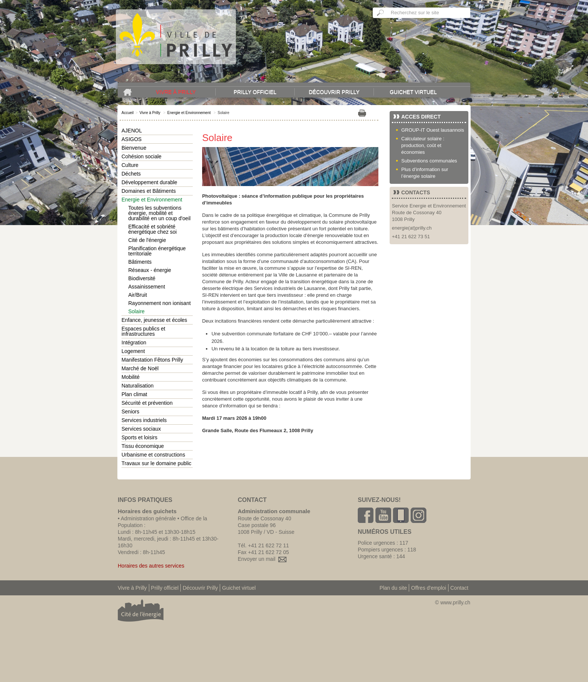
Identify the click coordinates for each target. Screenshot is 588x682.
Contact (459, 588)
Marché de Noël (140, 368)
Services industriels (144, 420)
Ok (380, 13)
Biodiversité (141, 278)
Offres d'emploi (428, 588)
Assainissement (146, 287)
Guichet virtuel (413, 92)
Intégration (134, 342)
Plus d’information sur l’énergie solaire (424, 173)
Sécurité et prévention (147, 403)
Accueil (128, 113)
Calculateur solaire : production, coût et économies (422, 145)
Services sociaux (141, 429)
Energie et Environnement (189, 113)
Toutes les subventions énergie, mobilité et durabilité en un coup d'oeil (159, 213)
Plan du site (393, 588)
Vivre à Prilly (176, 92)
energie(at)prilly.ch (412, 228)
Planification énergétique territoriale (157, 251)
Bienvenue (134, 148)
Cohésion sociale (142, 156)
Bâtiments (140, 262)
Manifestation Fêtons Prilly (152, 360)
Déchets (131, 174)
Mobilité (131, 377)
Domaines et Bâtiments (149, 191)
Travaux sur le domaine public (156, 463)
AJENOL (132, 131)
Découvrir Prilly (334, 92)
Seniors (130, 412)
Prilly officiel (255, 92)
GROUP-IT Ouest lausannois (432, 130)
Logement (133, 351)
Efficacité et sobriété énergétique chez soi (152, 229)
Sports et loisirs (140, 437)
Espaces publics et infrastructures (143, 331)
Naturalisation (138, 386)
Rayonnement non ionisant (159, 303)
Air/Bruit (137, 295)
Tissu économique (143, 446)
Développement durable (149, 182)
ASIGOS (132, 139)
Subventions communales (429, 161)
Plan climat (134, 394)
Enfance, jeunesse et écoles (154, 320)
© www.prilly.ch (452, 602)
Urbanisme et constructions (153, 455)
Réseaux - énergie (149, 270)
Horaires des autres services (151, 566)
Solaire (136, 311)
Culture (130, 165)
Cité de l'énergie (147, 240)
